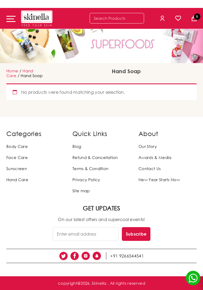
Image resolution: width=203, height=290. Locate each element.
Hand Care (17, 179)
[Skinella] (37, 18)
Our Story (148, 146)
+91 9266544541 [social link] (127, 256)
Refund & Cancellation (95, 157)
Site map (81, 190)
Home (12, 70)
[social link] (63, 256)
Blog (76, 146)
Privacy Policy (86, 179)
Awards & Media (155, 157)
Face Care (17, 157)
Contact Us (150, 168)
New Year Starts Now (159, 179)
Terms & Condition (90, 168)
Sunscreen (16, 168)
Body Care (17, 146)
